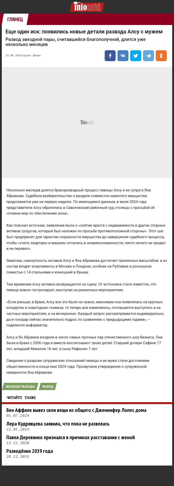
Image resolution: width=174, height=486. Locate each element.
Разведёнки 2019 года (29, 450)
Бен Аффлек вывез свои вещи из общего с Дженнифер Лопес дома (76, 409)
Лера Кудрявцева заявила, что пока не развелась (57, 423)
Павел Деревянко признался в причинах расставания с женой (70, 437)
